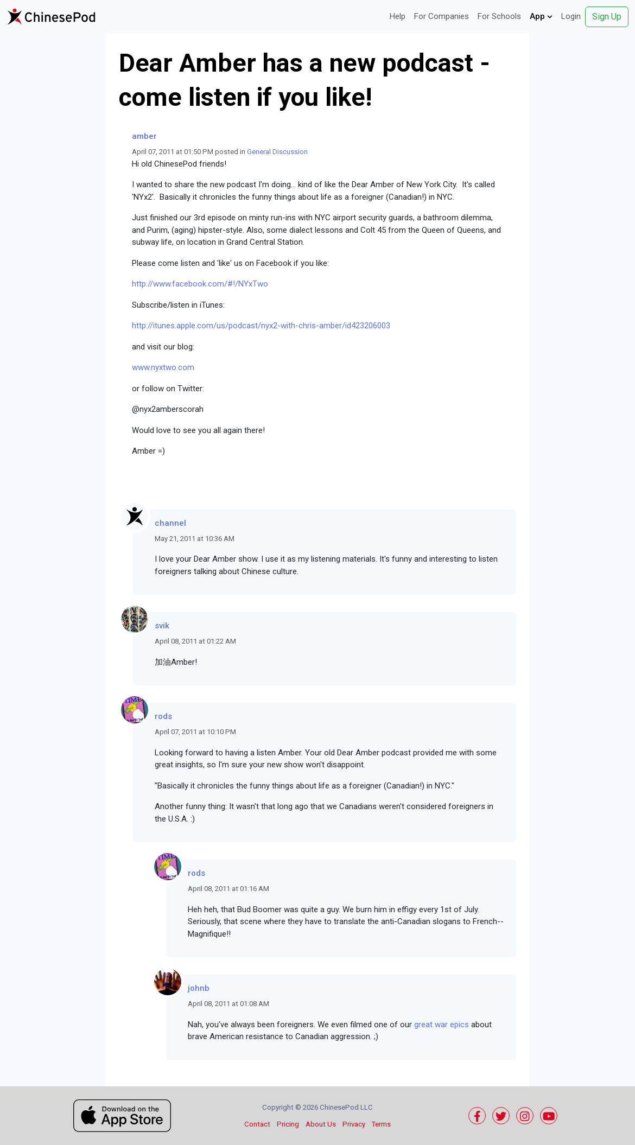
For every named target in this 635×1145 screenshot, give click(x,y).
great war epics (441, 1024)
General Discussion (277, 152)
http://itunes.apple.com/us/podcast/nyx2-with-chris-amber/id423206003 (261, 325)
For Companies (441, 16)
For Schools (499, 16)
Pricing (288, 1124)
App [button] (541, 16)
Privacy (353, 1124)
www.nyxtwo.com (163, 367)
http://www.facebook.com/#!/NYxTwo (200, 284)
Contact (257, 1124)
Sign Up (606, 16)
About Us (321, 1124)
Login (571, 16)
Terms (381, 1124)
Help (397, 16)
